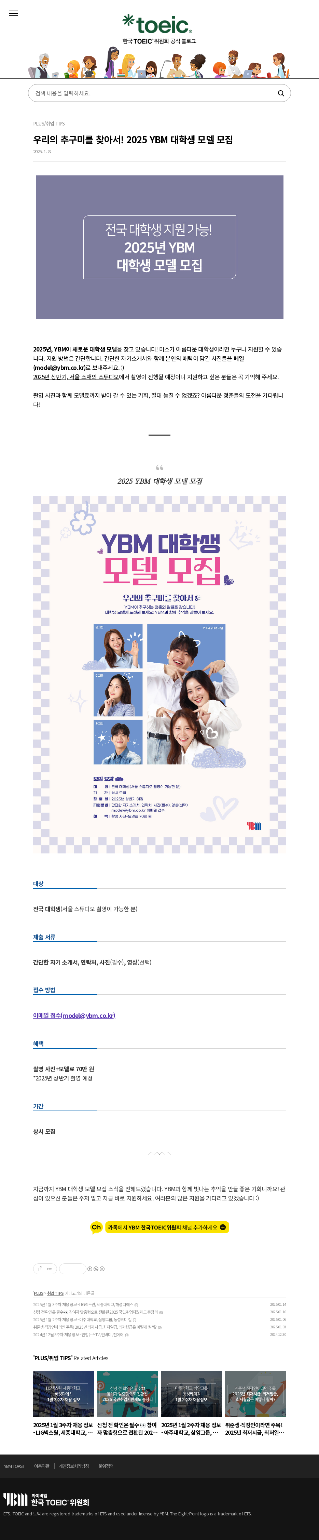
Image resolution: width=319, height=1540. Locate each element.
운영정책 (105, 1466)
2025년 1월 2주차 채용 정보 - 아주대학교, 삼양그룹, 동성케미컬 (82, 1319)
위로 (313, 1468)
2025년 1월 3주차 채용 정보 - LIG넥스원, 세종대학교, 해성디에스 (83, 1304)
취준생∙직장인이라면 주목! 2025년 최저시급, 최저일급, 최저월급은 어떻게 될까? (94, 1327)
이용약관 (41, 1466)
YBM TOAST (14, 1466)
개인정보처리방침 (74, 1466)
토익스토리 (159, 44)
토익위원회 (46, 1499)
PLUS (38, 1293)
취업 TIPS (55, 1293)
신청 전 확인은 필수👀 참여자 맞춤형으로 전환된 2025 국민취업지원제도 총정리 (95, 1312)
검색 (280, 93)
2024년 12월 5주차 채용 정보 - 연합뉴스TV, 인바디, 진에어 (78, 1334)
